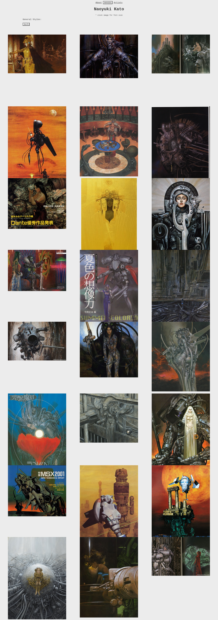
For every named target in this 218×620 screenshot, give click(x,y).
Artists (118, 3)
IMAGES (107, 3)
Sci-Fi (26, 24)
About (99, 3)
